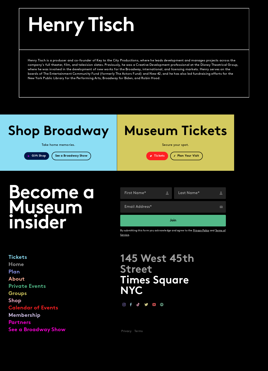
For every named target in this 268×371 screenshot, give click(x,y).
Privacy (126, 331)
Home (16, 264)
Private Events (27, 286)
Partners (19, 322)
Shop (14, 300)
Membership (24, 315)
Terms (138, 331)
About (16, 279)
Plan (14, 272)
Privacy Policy (201, 230)
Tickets (17, 257)
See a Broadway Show (37, 329)
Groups (17, 293)
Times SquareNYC (157, 275)
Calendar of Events (33, 308)
